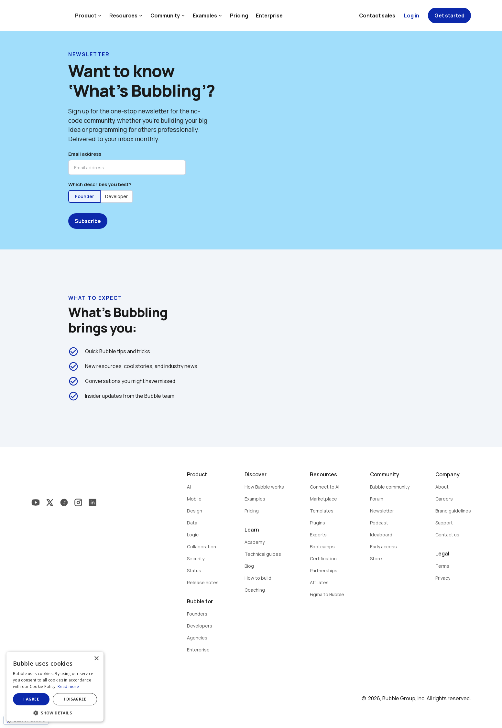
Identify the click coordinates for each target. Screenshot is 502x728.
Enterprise (269, 15)
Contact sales (377, 15)
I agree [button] (31, 699)
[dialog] (55, 687)
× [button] (96, 658)
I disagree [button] (75, 699)
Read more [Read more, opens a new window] (68, 686)
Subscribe (88, 221)
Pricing (239, 15)
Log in (411, 15)
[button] (55, 712)
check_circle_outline (73, 351)
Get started (449, 15)
